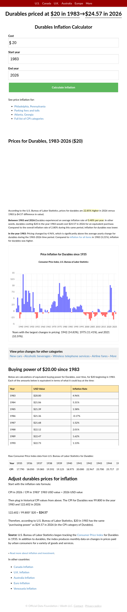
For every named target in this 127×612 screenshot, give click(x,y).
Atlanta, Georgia (23, 114)
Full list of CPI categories (29, 118)
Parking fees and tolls (27, 110)
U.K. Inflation (21, 572)
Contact (78, 605)
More (89, 3)
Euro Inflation (22, 583)
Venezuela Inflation (25, 588)
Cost (11, 36)
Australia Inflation (24, 577)
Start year (14, 52)
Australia (66, 3)
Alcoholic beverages (37, 356)
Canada (46, 3)
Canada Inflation (23, 566)
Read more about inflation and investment (32, 553)
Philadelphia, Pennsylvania (29, 106)
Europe (79, 3)
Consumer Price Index (90, 535)
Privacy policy (93, 605)
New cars (16, 356)
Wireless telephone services (71, 356)
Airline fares (100, 356)
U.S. (37, 3)
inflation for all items (80, 237)
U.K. (56, 3)
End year (13, 68)
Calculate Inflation (63, 87)
